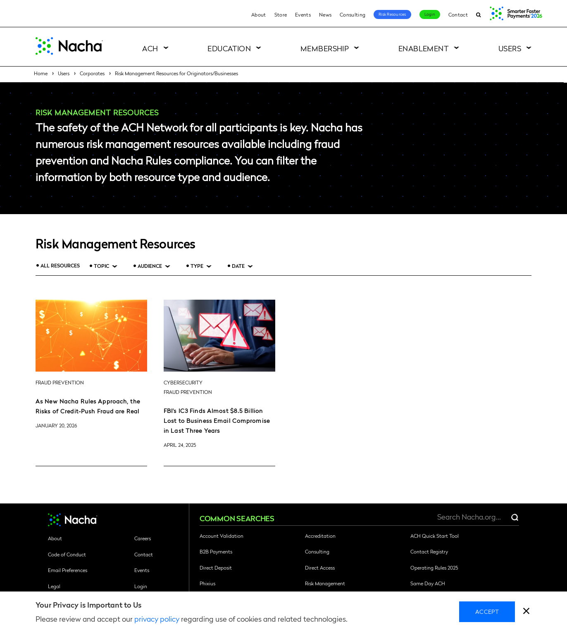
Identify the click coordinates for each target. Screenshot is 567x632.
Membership (324, 48)
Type (197, 266)
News (325, 14)
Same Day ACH (427, 583)
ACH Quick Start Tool (434, 535)
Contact (458, 14)
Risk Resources (392, 14)
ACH (150, 48)
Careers (142, 538)
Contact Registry (429, 551)
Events (303, 14)
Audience (150, 266)
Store (280, 14)
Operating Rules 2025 (434, 567)
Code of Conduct (67, 554)
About (258, 14)
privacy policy (156, 618)
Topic (101, 266)
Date (238, 266)
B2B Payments (216, 551)
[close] (526, 612)
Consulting (352, 14)
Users (509, 48)
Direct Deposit (216, 567)
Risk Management (325, 583)
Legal (54, 586)
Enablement (423, 48)
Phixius (207, 583)
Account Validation (221, 535)
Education (229, 48)
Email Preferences (67, 570)
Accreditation (320, 535)
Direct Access (320, 567)
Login (429, 14)
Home (41, 73)
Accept (487, 611)
